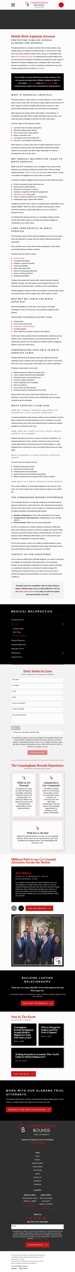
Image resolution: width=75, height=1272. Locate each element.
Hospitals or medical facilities (24, 326)
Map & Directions (30, 1206)
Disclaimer (37, 1181)
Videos (37, 1174)
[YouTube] (44, 1218)
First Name (15, 679)
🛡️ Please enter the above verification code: (25, 732)
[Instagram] (35, 1218)
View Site (30, 1204)
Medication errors (20, 194)
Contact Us (37, 1178)
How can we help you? (19, 715)
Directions (37, 1185)
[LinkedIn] (31, 1218)
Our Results (37, 1171)
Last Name (15, 685)
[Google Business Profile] (40, 1218)
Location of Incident (18, 709)
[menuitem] (37, 620)
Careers (37, 1160)
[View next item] (22, 908)
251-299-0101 (37, 1143)
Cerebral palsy (19, 258)
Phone (14, 691)
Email (14, 697)
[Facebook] (26, 1218)
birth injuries (40, 68)
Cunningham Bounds (24, 57)
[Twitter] (48, 1218)
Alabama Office (37, 1164)
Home (37, 1157)
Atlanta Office (37, 1167)
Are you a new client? (18, 703)
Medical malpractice (32, 172)
